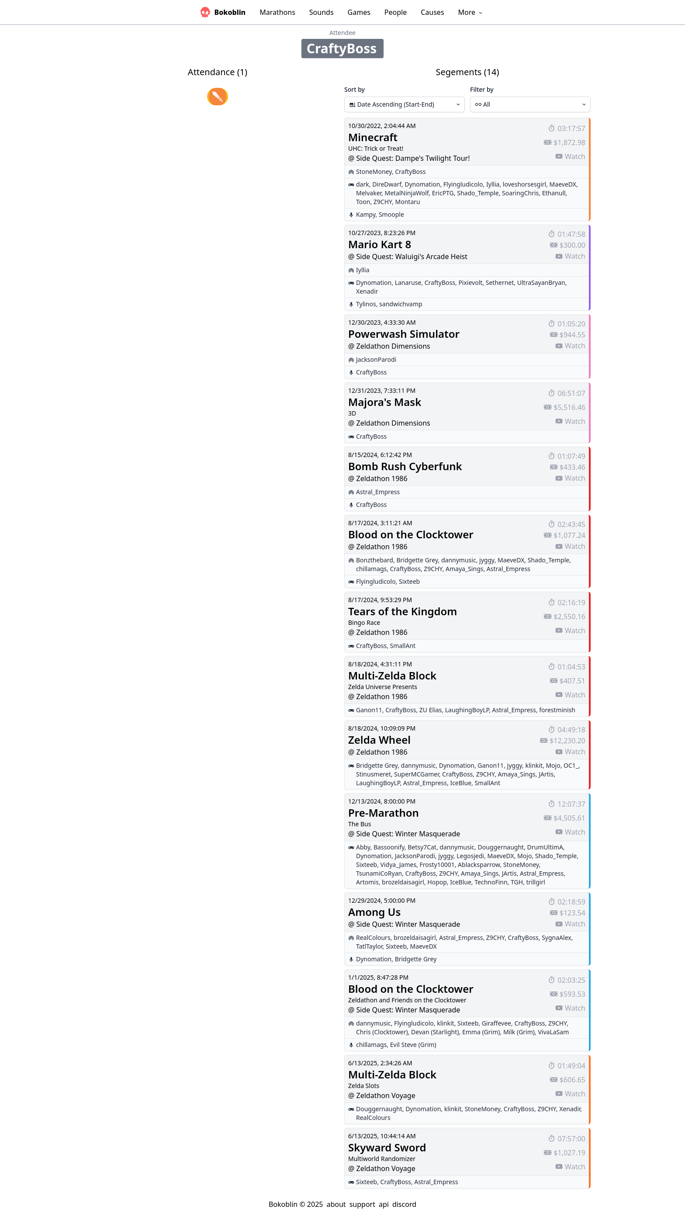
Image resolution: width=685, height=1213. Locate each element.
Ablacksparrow (479, 864)
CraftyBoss (410, 171)
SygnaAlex (556, 937)
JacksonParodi (376, 359)
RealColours (373, 937)
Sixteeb (409, 581)
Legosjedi (470, 856)
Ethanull (554, 193)
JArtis (546, 774)
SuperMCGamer (416, 774)
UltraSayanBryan (541, 282)
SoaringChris (520, 193)
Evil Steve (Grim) (413, 1044)
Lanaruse (408, 282)
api (384, 1204)
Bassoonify (389, 847)
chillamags (371, 569)
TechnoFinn (490, 882)
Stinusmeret (373, 774)
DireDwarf (386, 184)
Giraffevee (496, 1023)
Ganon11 (369, 710)
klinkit (534, 765)
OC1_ (571, 765)
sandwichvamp (400, 304)
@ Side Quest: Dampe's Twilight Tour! (409, 158)
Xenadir (367, 291)
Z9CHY (383, 202)
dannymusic (458, 560)
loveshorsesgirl (524, 184)
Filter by (482, 89)
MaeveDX (563, 184)
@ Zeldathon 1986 (378, 478)
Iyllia (493, 184)
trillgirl (535, 882)
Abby (363, 847)
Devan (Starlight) (435, 1032)
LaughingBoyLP (467, 710)
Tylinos (366, 304)
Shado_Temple (477, 193)
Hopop (437, 882)
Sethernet (500, 282)
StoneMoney (374, 171)
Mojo (553, 765)
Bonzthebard (374, 560)
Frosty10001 (437, 864)
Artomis (367, 882)
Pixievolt (470, 282)
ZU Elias (430, 710)
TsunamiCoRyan (379, 873)
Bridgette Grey (417, 560)
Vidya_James (399, 864)
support (362, 1204)
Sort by (354, 89)
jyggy (487, 560)
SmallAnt (403, 645)
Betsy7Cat (422, 847)
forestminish (557, 710)
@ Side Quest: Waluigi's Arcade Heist (407, 256)
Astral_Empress (378, 492)
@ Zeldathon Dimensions (389, 346)
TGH (517, 882)
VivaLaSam (553, 1032)
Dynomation (422, 184)
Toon (363, 202)
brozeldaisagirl (403, 882)
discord (404, 1204)
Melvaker (368, 193)
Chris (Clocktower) (382, 1032)
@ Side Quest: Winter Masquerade (404, 834)
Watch (570, 156)
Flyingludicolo (463, 184)
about (336, 1204)
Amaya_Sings (464, 569)
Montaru (407, 202)
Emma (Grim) (481, 1032)
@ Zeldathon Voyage (381, 1095)
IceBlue (460, 783)
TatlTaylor (369, 946)
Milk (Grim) (519, 1032)
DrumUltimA (545, 847)
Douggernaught (500, 847)
